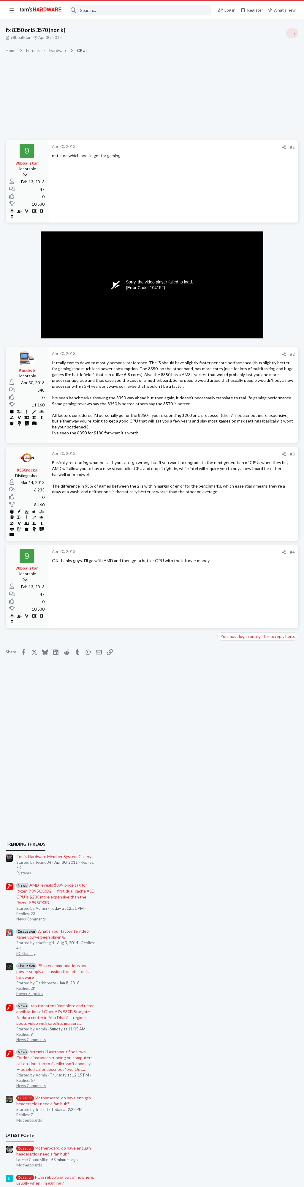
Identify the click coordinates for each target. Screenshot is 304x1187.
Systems (227, 350)
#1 (197, 147)
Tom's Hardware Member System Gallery (257, 334)
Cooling (226, 810)
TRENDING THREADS (229, 321)
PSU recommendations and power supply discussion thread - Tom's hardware (256, 448)
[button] (12, 10)
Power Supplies (233, 471)
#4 (197, 581)
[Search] (140, 10)
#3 (197, 483)
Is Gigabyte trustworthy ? (253, 718)
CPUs (224, 752)
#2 (197, 354)
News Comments (234, 396)
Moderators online (230, 825)
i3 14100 (237, 741)
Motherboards (232, 597)
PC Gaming (229, 430)
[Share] (189, 147)
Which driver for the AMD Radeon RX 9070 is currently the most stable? (255, 689)
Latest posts (223, 612)
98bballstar (21, 37)
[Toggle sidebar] (292, 33)
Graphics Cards (233, 671)
